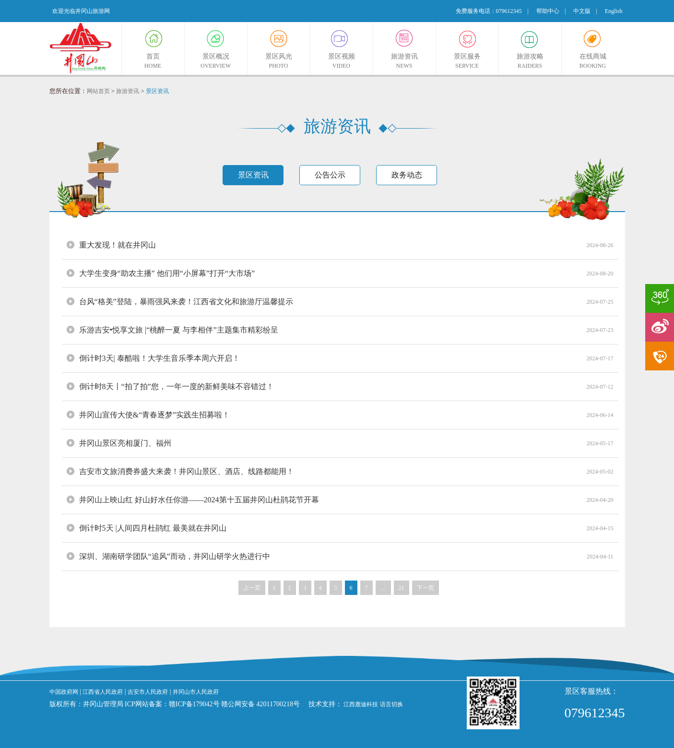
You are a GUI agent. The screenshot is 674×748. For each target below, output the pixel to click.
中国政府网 (63, 692)
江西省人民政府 (103, 692)
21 (401, 587)
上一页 (251, 587)
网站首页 (98, 91)
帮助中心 (547, 11)
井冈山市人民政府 (196, 692)
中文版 (582, 11)
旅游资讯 (127, 91)
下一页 (425, 587)
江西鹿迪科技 (360, 704)
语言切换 (391, 704)
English (614, 11)
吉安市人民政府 (148, 692)
